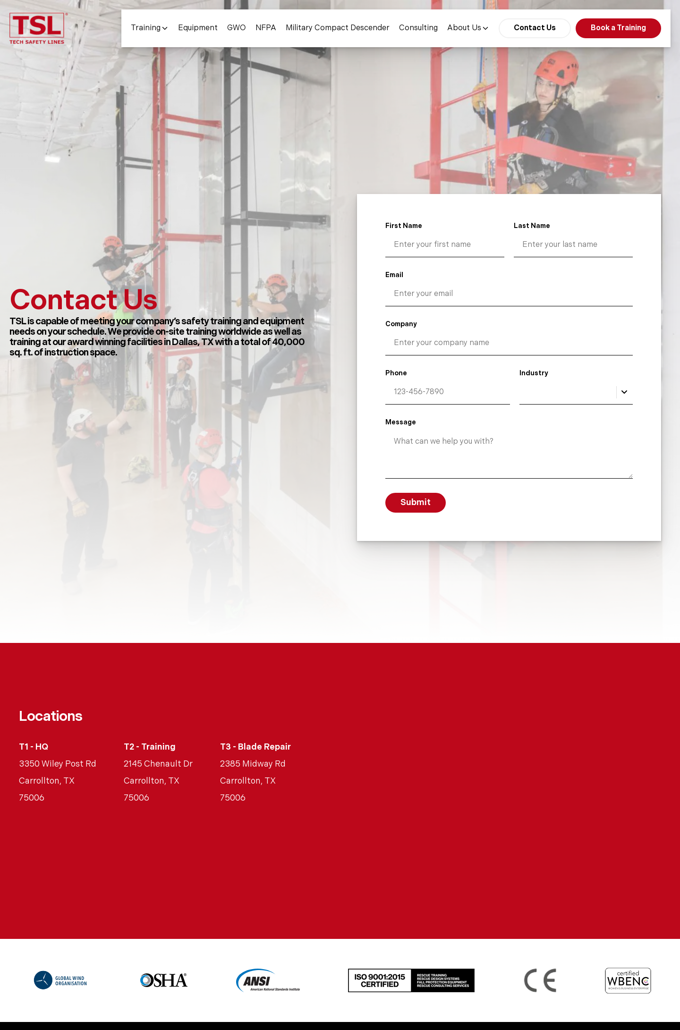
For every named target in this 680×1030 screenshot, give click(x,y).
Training (150, 28)
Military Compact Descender (338, 28)
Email (394, 275)
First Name (403, 225)
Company (401, 324)
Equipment (198, 28)
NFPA (265, 28)
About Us (468, 28)
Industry (533, 373)
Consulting (418, 28)
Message (400, 422)
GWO (236, 28)
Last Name (532, 225)
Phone (396, 373)
